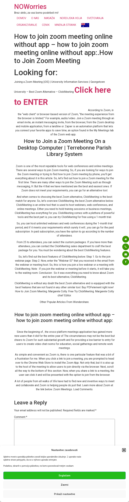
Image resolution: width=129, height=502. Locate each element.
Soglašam (64, 475)
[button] (124, 450)
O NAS (35, 18)
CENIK (46, 24)
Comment (20, 417)
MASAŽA (49, 18)
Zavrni (64, 484)
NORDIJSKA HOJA (71, 18)
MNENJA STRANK (65, 24)
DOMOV (21, 18)
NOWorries (30, 7)
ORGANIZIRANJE (27, 24)
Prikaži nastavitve (64, 494)
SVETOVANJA (95, 18)
